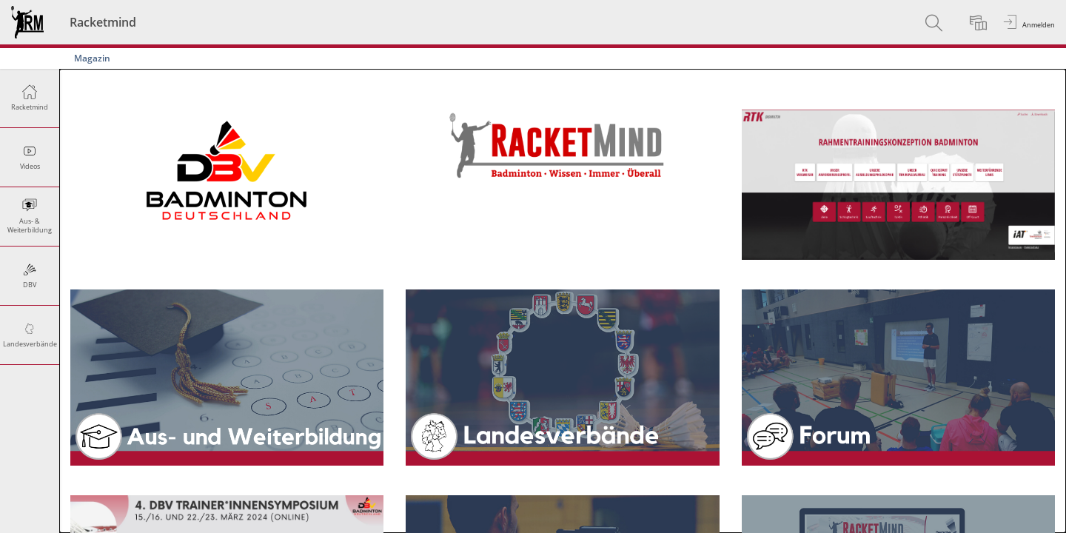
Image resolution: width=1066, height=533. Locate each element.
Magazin (92, 58)
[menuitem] (936, 22)
